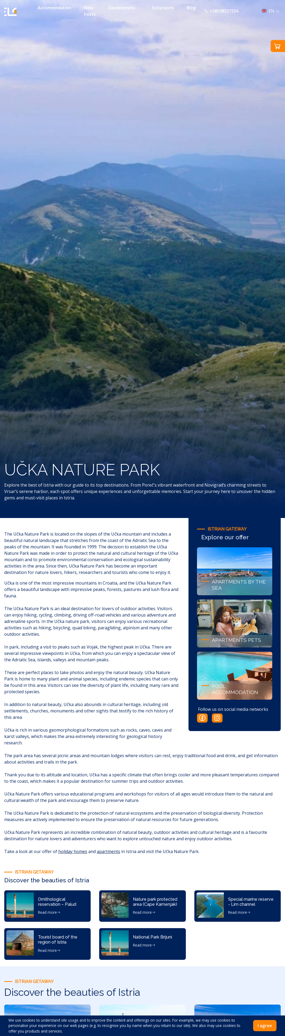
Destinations (121, 8)
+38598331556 (221, 11)
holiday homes (72, 851)
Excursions (163, 8)
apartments (108, 851)
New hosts (90, 11)
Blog (191, 8)
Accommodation (54, 8)
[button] (269, 11)
